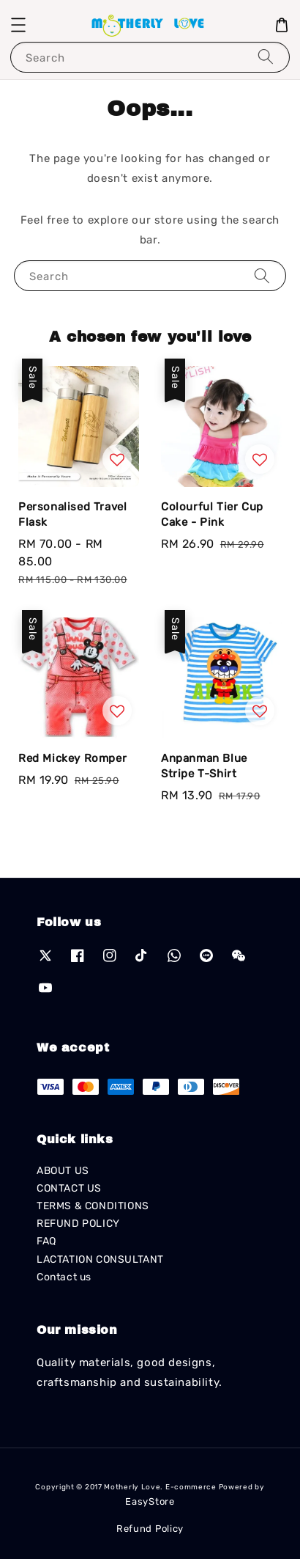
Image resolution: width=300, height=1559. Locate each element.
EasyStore (149, 1501)
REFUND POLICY (78, 1223)
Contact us (64, 1277)
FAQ (46, 1241)
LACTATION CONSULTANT (100, 1259)
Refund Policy (150, 1528)
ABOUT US (63, 1170)
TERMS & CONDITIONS (93, 1206)
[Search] (265, 57)
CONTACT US (69, 1188)
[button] (18, 25)
